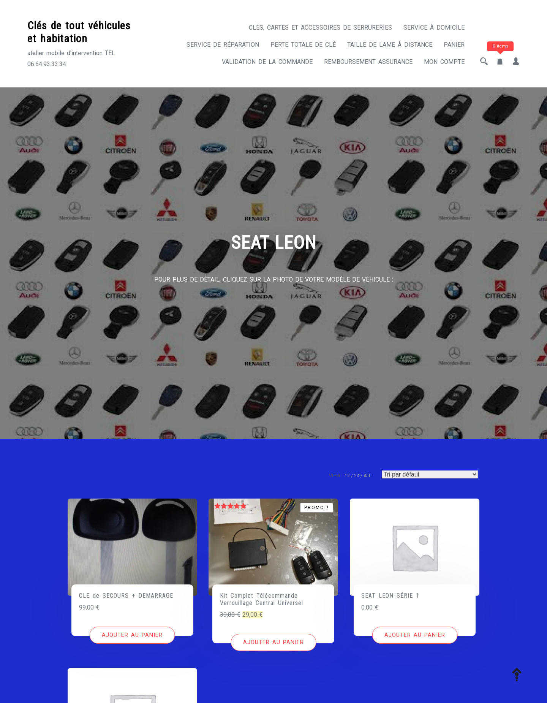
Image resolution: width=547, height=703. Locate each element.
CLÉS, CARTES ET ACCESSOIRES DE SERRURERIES (320, 27)
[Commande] (430, 474)
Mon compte (444, 61)
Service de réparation (223, 44)
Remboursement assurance (368, 61)
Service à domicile (434, 27)
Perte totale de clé (303, 44)
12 (347, 475)
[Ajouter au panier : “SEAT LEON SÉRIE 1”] (414, 635)
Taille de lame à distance (389, 44)
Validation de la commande (267, 61)
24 (356, 475)
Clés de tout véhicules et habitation (79, 32)
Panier (454, 44)
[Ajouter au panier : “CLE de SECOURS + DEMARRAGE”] (132, 635)
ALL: (368, 475)
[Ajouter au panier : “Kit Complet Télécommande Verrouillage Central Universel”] (273, 642)
